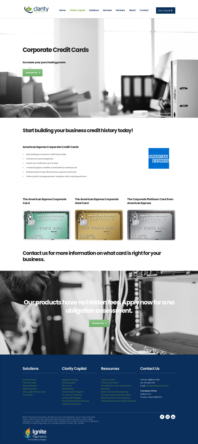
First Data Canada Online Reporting (115, 395)
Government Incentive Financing (75, 401)
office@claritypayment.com (157, 385)
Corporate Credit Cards (71, 404)
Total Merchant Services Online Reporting (118, 401)
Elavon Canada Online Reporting (114, 392)
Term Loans (67, 385)
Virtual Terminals (30, 385)
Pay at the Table (29, 382)
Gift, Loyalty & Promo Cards (34, 392)
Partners (120, 10)
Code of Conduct (108, 379)
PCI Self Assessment (109, 382)
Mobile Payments (30, 388)
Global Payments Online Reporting (115, 398)
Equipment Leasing (70, 379)
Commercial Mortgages (71, 398)
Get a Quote (165, 10)
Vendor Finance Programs (72, 392)
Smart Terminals (29, 379)
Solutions (94, 10)
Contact (144, 10)
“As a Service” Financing (72, 395)
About (132, 10)
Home (62, 10)
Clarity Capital (77, 10)
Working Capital (68, 382)
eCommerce (28, 395)
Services (107, 10)
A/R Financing (67, 388)
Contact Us (33, 72)
